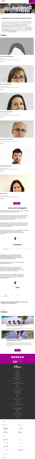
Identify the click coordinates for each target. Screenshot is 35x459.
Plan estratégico (17, 382)
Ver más (17, 350)
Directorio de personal (17, 391)
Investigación (17, 372)
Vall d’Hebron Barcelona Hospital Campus (17, 404)
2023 (25, 248)
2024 (18, 248)
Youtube (21, 356)
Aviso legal (17, 411)
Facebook (14, 356)
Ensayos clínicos (17, 375)
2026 (6, 248)
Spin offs (17, 384)
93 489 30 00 (19, 361)
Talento (17, 373)
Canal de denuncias (17, 416)
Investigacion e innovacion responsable (17, 383)
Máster (17, 400)
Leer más (2, 61)
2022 (31, 248)
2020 (18, 295)
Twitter (12, 356)
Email (14, 361)
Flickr (23, 356)
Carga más (17, 203)
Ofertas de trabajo (17, 392)
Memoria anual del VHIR (17, 399)
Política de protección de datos (17, 413)
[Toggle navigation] (33, 1)
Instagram (18, 356)
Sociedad (17, 379)
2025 (12, 248)
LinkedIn (16, 356)
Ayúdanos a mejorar (18, 401)
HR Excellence (17, 387)
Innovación (17, 376)
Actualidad (17, 396)
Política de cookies (17, 415)
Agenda (17, 395)
